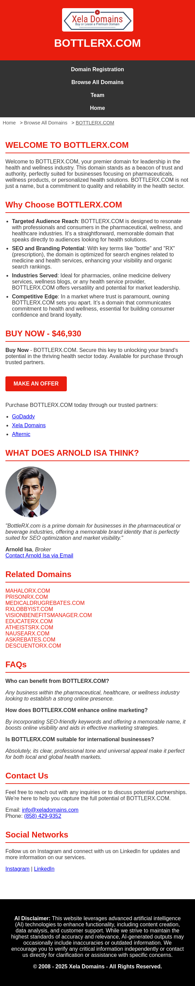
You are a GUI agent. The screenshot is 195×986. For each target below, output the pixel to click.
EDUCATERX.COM (29, 621)
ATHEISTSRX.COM (29, 627)
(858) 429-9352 (42, 816)
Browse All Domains (97, 82)
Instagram (17, 869)
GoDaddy (23, 416)
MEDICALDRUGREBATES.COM (45, 603)
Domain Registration (97, 69)
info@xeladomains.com (50, 810)
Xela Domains (29, 425)
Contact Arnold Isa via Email (39, 555)
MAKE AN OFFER (36, 384)
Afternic (21, 434)
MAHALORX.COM (27, 591)
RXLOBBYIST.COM (29, 609)
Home (97, 108)
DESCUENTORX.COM (33, 646)
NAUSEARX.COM (27, 633)
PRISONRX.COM (26, 597)
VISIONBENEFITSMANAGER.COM (48, 615)
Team (97, 95)
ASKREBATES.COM (30, 640)
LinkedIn (44, 869)
